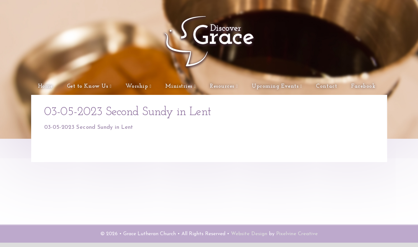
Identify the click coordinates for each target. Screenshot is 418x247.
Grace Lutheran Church (156, 71)
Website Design (249, 238)
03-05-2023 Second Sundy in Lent (88, 132)
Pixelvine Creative (297, 238)
